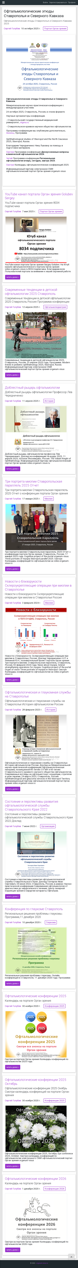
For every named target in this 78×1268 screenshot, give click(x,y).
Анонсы (10, 134)
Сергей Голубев (12, 30)
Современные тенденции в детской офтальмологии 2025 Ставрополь (31, 294)
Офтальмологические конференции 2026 (35, 1181)
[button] (71, 1257)
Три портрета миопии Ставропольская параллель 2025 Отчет (33, 485)
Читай (9, 160)
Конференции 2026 (54, 1190)
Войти (45, 3)
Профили (71, 3)
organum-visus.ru (42, 1263)
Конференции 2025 (54, 1008)
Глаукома (51, 924)
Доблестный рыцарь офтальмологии (32, 389)
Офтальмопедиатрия (55, 309)
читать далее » (12, 279)
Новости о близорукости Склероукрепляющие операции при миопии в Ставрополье (38, 587)
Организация (47, 828)
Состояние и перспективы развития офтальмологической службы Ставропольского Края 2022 (31, 807)
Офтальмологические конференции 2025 (35, 998)
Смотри (10, 153)
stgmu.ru (24, 124)
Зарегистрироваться (58, 3)
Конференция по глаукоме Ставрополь (34, 911)
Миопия (49, 500)
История (49, 402)
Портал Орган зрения (55, 30)
